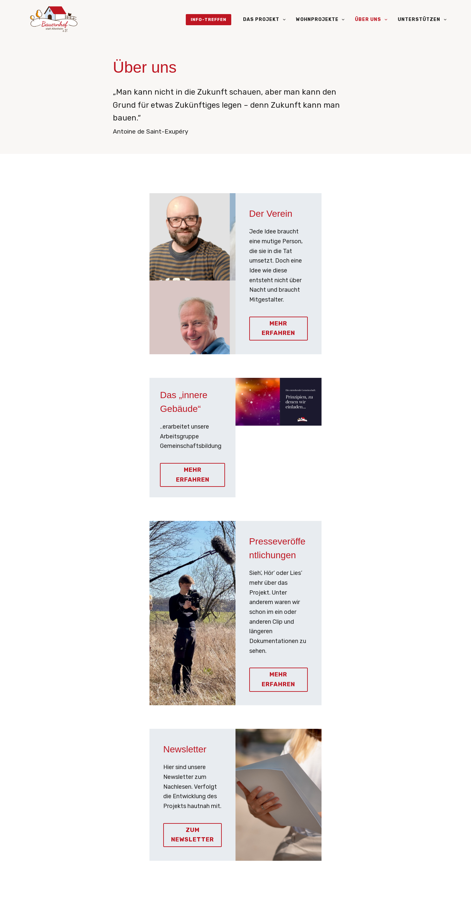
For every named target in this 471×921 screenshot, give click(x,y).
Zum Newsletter (121, 660)
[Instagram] (42, 909)
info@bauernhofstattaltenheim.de (91, 812)
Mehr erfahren (283, 286)
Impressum (433, 907)
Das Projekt (265, 20)
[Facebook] (121, 909)
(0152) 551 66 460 (72, 821)
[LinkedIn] (81, 909)
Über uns (372, 20)
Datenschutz (397, 907)
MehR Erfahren (283, 531)
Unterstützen (422, 20)
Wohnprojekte (321, 20)
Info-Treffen (208, 19)
